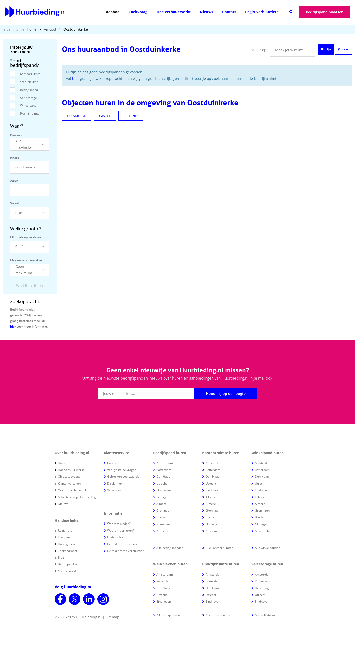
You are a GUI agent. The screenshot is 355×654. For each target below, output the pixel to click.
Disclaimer (114, 483)
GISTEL (105, 115)
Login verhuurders (261, 11)
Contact (229, 11)
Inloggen (64, 537)
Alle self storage (266, 615)
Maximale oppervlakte (26, 260)
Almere (161, 504)
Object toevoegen (70, 476)
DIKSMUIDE (76, 115)
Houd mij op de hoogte (226, 393)
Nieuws (206, 11)
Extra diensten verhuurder (125, 551)
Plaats (14, 158)
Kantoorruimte (30, 74)
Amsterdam (164, 463)
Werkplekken (29, 82)
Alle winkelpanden (267, 548)
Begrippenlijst (67, 564)
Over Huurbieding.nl (72, 490)
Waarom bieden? (119, 523)
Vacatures (114, 490)
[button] (29, 144)
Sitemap (112, 617)
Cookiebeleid (67, 571)
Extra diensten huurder (123, 544)
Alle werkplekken (168, 615)
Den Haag (163, 476)
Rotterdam (163, 470)
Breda (160, 517)
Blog (61, 557)
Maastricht (262, 531)
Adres (14, 181)
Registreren (66, 530)
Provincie (16, 135)
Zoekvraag (138, 11)
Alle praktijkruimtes (219, 615)
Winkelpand (28, 105)
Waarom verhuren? (120, 530)
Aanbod (113, 11)
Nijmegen (163, 524)
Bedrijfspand (29, 90)
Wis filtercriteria (29, 285)
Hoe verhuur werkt (174, 11)
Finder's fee (115, 537)
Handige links (67, 544)
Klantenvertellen (69, 483)
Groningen (163, 510)
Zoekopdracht (67, 551)
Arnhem (162, 531)
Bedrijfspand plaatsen (324, 12)
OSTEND (131, 115)
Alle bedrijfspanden (169, 548)
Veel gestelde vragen (121, 470)
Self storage (28, 98)
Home (31, 29)
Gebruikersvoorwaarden (124, 476)
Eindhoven (163, 490)
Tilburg (161, 497)
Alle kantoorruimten (219, 548)
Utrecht (161, 483)
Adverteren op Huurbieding (77, 497)
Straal (14, 203)
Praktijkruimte (30, 113)
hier (13, 326)
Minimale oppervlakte (25, 237)
